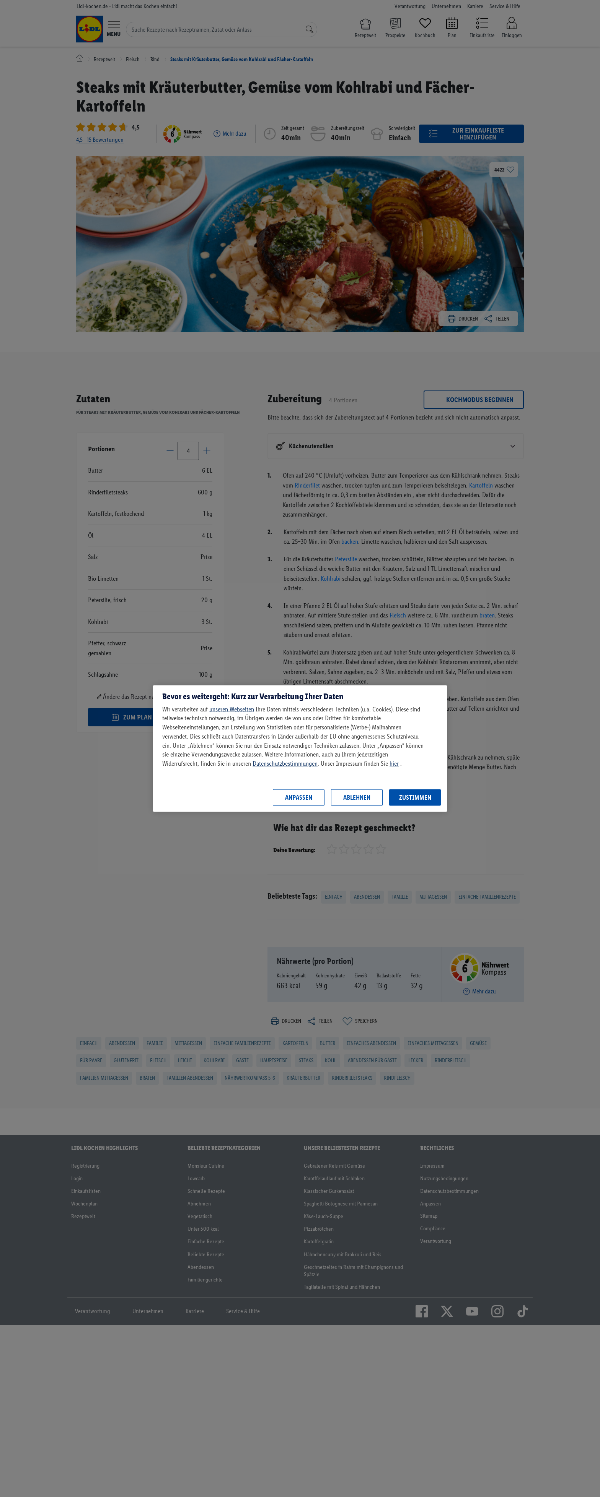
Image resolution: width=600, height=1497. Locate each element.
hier (394, 763)
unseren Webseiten (231, 709)
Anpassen (298, 797)
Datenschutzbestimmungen (285, 763)
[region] (300, 748)
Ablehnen (356, 797)
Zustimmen (415, 797)
